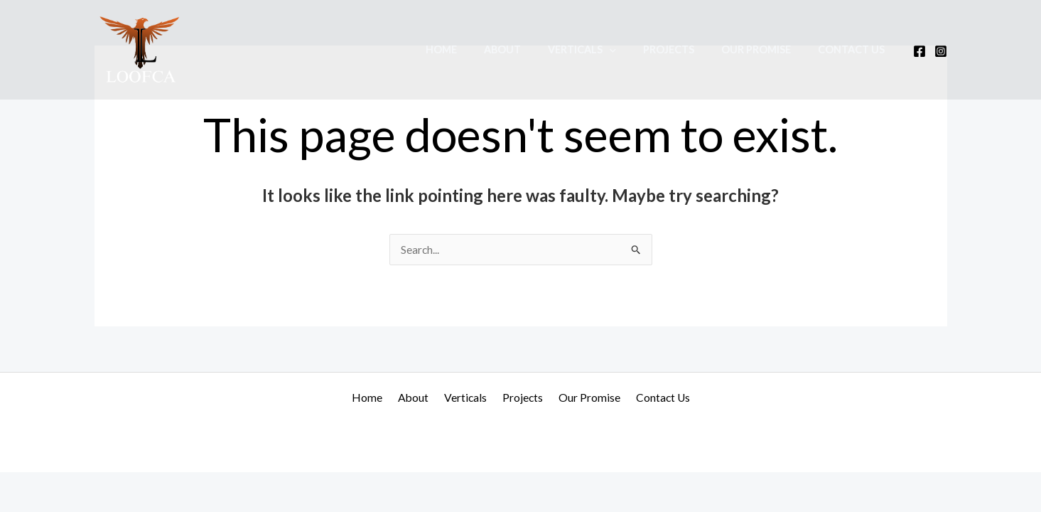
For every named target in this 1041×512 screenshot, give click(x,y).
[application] (633, 49)
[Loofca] (141, 48)
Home (478, 49)
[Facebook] (919, 51)
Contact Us (854, 49)
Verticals (605, 49)
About (532, 49)
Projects (685, 49)
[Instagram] (940, 51)
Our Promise (766, 49)
